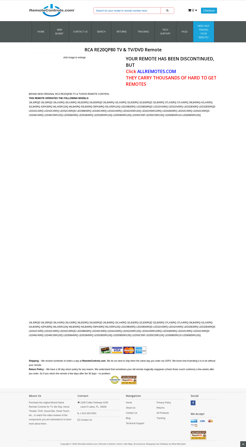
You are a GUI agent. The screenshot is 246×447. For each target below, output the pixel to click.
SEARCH (101, 31)
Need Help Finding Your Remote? (203, 31)
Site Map (128, 444)
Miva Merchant (179, 444)
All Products (162, 413)
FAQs (184, 31)
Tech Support (165, 31)
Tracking (160, 418)
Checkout (209, 10)
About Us (130, 407)
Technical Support (135, 423)
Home (40, 31)
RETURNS (121, 31)
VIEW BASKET (59, 31)
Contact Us (80, 31)
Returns (160, 407)
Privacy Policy (163, 402)
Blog (128, 418)
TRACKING (143, 31)
